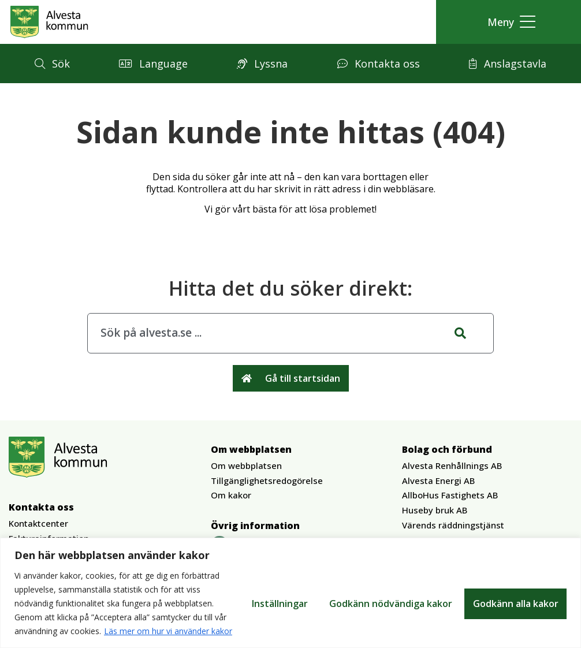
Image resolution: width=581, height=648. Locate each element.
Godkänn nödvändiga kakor (388, 596)
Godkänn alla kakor (515, 596)
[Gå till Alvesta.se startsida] (49, 22)
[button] (508, 22)
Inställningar (277, 596)
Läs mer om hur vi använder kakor (112, 630)
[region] (290, 586)
